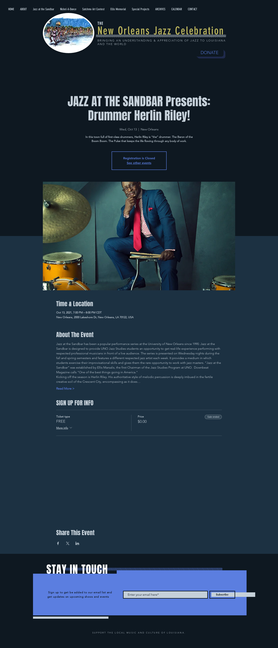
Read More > (65, 388)
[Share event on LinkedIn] (77, 543)
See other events (139, 163)
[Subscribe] (222, 595)
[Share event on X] (68, 543)
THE (100, 23)
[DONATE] (210, 53)
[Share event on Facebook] (58, 543)
